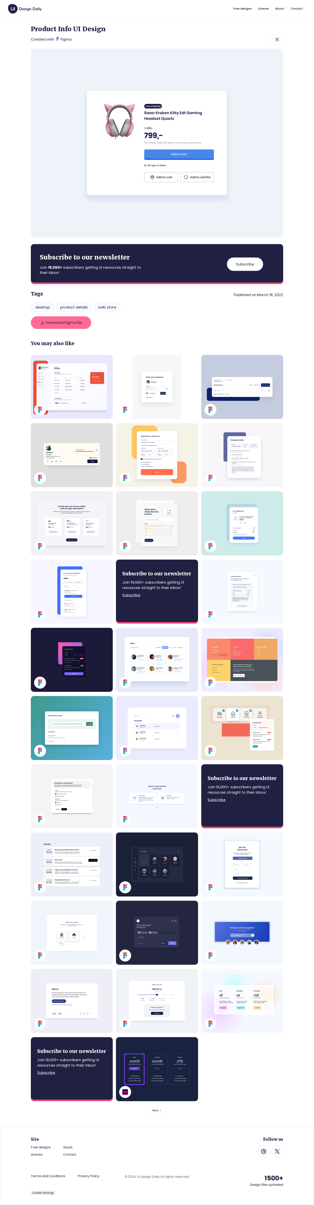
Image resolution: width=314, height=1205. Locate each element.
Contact (69, 1154)
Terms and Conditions (48, 1176)
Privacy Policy (88, 1176)
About (68, 1147)
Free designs (41, 1147)
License (36, 1154)
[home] (25, 7)
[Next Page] (157, 1110)
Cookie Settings (43, 1193)
